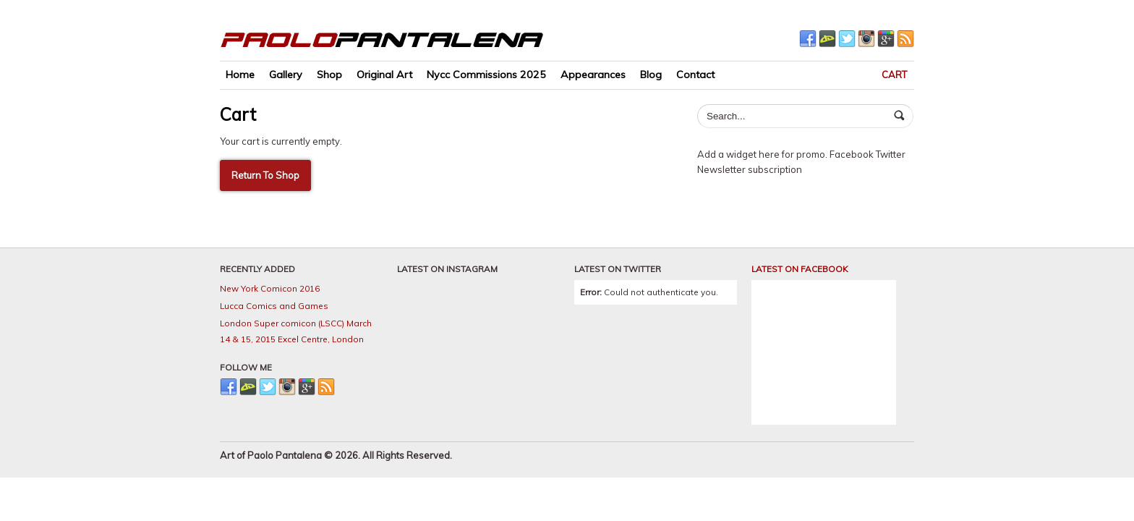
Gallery (285, 74)
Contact (695, 74)
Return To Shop (265, 175)
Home (240, 74)
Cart (894, 74)
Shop (329, 74)
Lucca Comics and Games (274, 305)
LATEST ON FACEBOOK (799, 268)
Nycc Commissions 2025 (486, 74)
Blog (651, 74)
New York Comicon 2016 (270, 288)
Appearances (593, 74)
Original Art (384, 74)
